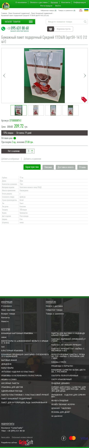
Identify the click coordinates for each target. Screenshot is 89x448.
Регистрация (46, 6)
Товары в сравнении (55, 314)
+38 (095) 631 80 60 (16, 431)
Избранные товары (54, 310)
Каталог (54, 2)
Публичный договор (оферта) (22, 437)
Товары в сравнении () (66, 10)
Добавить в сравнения (32, 159)
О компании (21, 2)
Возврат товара (8, 314)
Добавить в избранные (10, 159)
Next (84, 75)
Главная (4, 13)
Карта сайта (5, 437)
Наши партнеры (8, 310)
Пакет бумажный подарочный (19, 13)
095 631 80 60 (18, 28)
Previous (4, 75)
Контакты (65, 2)
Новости (5, 321)
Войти (58, 6)
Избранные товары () (48, 10)
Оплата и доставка (39, 2)
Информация (79, 2)
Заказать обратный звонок (19, 31)
